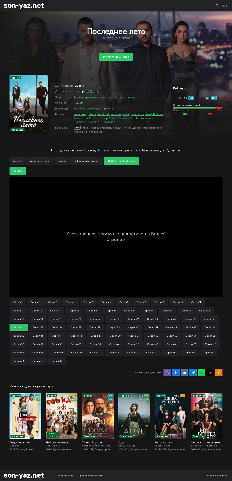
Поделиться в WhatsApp (201, 372)
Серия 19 (148, 310)
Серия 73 (132, 352)
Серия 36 (57, 327)
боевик (79, 97)
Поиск (224, 5)
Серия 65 (191, 344)
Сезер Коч (81, 118)
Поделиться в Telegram (193, 372)
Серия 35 (38, 327)
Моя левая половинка (205, 442)
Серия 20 (167, 310)
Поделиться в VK (184, 372)
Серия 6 (106, 302)
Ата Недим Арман (142, 118)
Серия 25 (57, 319)
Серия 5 (88, 302)
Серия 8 (141, 302)
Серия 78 (18, 361)
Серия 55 (210, 335)
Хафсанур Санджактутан (127, 114)
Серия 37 (76, 327)
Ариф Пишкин (154, 114)
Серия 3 (52, 302)
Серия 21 (186, 310)
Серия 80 (56, 361)
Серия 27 (95, 319)
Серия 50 (115, 335)
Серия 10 (178, 302)
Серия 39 (114, 327)
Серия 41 (152, 327)
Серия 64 (171, 344)
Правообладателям (90, 475)
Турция (78, 103)
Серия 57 (38, 344)
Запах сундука (164, 442)
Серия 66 (210, 344)
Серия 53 (172, 335)
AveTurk (17, 160)
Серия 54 (191, 335)
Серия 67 (18, 352)
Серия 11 (196, 302)
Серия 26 (76, 319)
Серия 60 (95, 344)
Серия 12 (18, 310)
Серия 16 (92, 310)
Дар (121, 442)
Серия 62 (133, 344)
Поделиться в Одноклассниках (218, 372)
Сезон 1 (17, 170)
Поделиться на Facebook (176, 372)
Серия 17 (111, 310)
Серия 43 (190, 327)
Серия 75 (170, 352)
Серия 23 (18, 319)
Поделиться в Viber (167, 372)
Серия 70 (76, 352)
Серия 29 (133, 319)
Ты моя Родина (92, 442)
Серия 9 (159, 302)
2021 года (92, 91)
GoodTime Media (39, 160)
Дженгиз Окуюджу (86, 122)
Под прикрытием (20, 442)
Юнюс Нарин (108, 122)
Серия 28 (114, 319)
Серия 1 (17, 302)
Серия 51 (134, 335)
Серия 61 (114, 344)
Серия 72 (113, 352)
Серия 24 (37, 319)
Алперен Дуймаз (85, 114)
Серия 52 (152, 335)
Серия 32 (190, 319)
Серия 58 (56, 344)
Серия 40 (133, 327)
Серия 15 (74, 310)
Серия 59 (76, 344)
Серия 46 (38, 335)
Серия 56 (18, 344)
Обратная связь (65, 475)
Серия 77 (208, 352)
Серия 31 (171, 319)
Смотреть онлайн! (117, 56)
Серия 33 (209, 319)
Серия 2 (35, 302)
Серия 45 (18, 335)
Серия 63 (152, 344)
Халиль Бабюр (98, 118)
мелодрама (116, 97)
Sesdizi (62, 160)
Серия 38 (95, 327)
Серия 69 (57, 352)
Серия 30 (152, 319)
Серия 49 (95, 335)
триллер (130, 97)
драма (103, 97)
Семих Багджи (83, 108)
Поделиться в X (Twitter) (210, 372)
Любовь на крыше (57, 442)
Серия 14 (55, 310)
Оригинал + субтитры (121, 160)
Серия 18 (129, 310)
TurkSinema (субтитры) (86, 160)
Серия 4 (70, 302)
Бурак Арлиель (103, 108)
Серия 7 (123, 302)
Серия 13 (37, 310)
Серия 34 (18, 327)
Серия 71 (95, 352)
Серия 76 (189, 352)
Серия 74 (151, 352)
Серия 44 (210, 327)
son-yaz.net (24, 5)
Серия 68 (37, 352)
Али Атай (103, 114)
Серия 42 (171, 327)
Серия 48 (76, 335)
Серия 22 (204, 310)
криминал (91, 97)
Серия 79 (37, 361)
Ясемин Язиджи (119, 118)
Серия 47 (57, 335)
